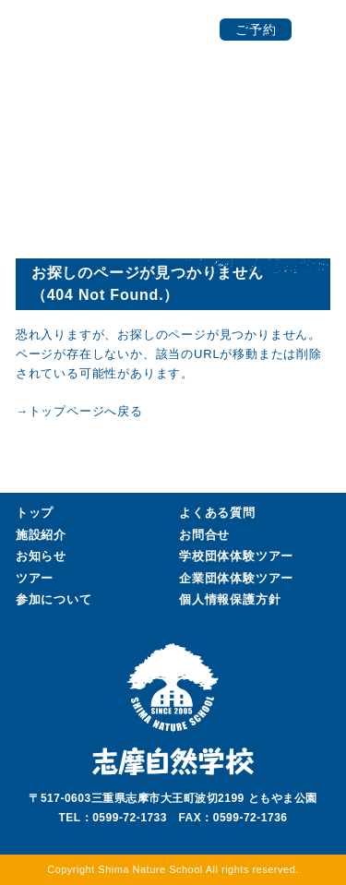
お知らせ (41, 556)
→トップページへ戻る (79, 411)
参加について (54, 599)
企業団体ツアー (236, 578)
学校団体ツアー (236, 556)
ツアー (35, 578)
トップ (35, 513)
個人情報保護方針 (229, 599)
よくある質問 (217, 513)
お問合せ (204, 535)
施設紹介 (41, 535)
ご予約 (256, 29)
